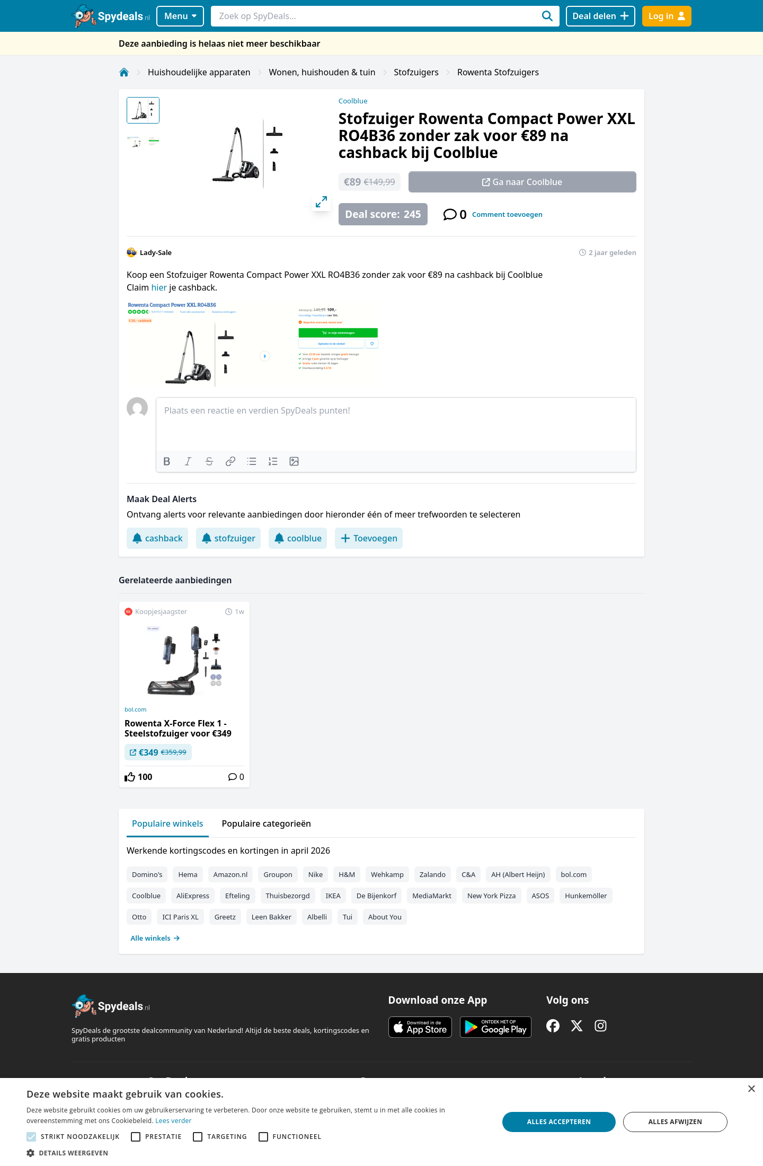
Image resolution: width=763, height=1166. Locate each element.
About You (385, 917)
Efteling (237, 895)
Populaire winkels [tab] (167, 823)
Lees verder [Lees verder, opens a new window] (173, 1120)
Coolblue (353, 100)
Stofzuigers (416, 72)
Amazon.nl (231, 874)
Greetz (225, 917)
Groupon (277, 874)
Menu (180, 16)
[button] (255, 1152)
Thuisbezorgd (288, 895)
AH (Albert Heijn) (518, 874)
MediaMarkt (431, 895)
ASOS (540, 895)
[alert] (381, 1122)
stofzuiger (228, 538)
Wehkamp (387, 874)
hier (160, 287)
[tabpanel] (381, 892)
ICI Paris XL (180, 917)
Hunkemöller (586, 895)
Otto (139, 917)
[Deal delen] (600, 16)
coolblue (298, 538)
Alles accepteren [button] (559, 1121)
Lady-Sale (156, 252)
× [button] (751, 1089)
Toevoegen (368, 538)
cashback (157, 538)
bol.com (135, 709)
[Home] (124, 72)
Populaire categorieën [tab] (267, 823)
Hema (187, 874)
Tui (347, 917)
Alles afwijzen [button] (676, 1121)
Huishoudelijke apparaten (199, 72)
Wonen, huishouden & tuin (322, 72)
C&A (468, 874)
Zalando (433, 874)
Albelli (317, 917)
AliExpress (192, 895)
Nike (315, 874)
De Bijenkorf (376, 895)
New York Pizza (491, 895)
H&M (347, 874)
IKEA (333, 895)
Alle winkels (155, 938)
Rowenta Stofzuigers (498, 72)
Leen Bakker (271, 917)
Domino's (147, 874)
